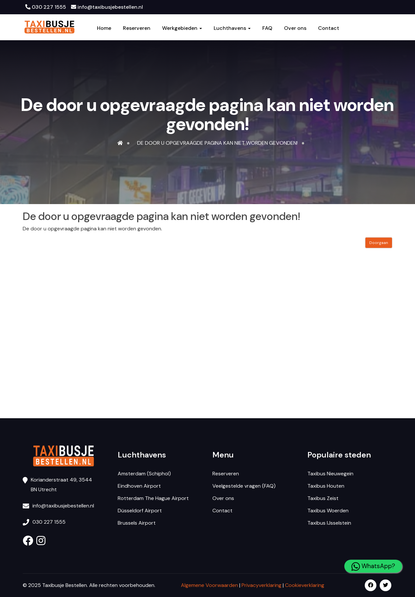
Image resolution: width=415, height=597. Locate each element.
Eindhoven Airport (139, 485)
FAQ (267, 28)
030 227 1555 (45, 7)
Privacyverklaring (261, 585)
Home (104, 28)
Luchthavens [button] (232, 28)
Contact (328, 28)
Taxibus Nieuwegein (330, 473)
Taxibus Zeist (322, 498)
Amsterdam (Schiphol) (144, 473)
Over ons (295, 28)
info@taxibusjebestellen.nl (107, 7)
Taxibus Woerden (328, 510)
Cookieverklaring (304, 585)
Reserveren (136, 28)
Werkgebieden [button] (182, 28)
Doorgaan (378, 242)
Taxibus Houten (325, 485)
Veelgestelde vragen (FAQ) (244, 485)
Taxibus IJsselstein (329, 522)
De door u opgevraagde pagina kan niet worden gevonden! (217, 143)
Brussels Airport (137, 522)
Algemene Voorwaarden (209, 585)
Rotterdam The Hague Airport (153, 498)
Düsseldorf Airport (140, 510)
